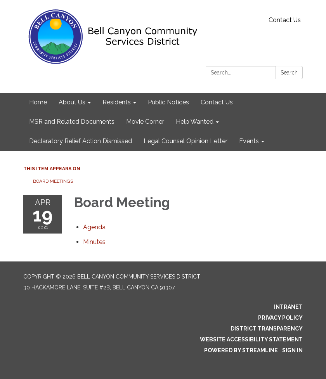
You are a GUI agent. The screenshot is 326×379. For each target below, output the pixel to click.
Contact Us (285, 20)
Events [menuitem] (249, 141)
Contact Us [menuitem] (217, 102)
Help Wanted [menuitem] (194, 121)
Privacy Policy (280, 318)
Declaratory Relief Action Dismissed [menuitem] (80, 141)
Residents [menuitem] (116, 102)
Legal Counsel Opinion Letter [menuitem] (185, 141)
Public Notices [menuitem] (168, 102)
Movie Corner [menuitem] (145, 121)
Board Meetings (53, 181)
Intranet (288, 307)
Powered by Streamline (241, 350)
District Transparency (267, 328)
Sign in (292, 350)
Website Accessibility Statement (251, 339)
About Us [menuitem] (72, 102)
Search (289, 72)
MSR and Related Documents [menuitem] (71, 121)
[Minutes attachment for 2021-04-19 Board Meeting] (94, 242)
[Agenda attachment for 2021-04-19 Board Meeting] (94, 227)
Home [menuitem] (38, 102)
